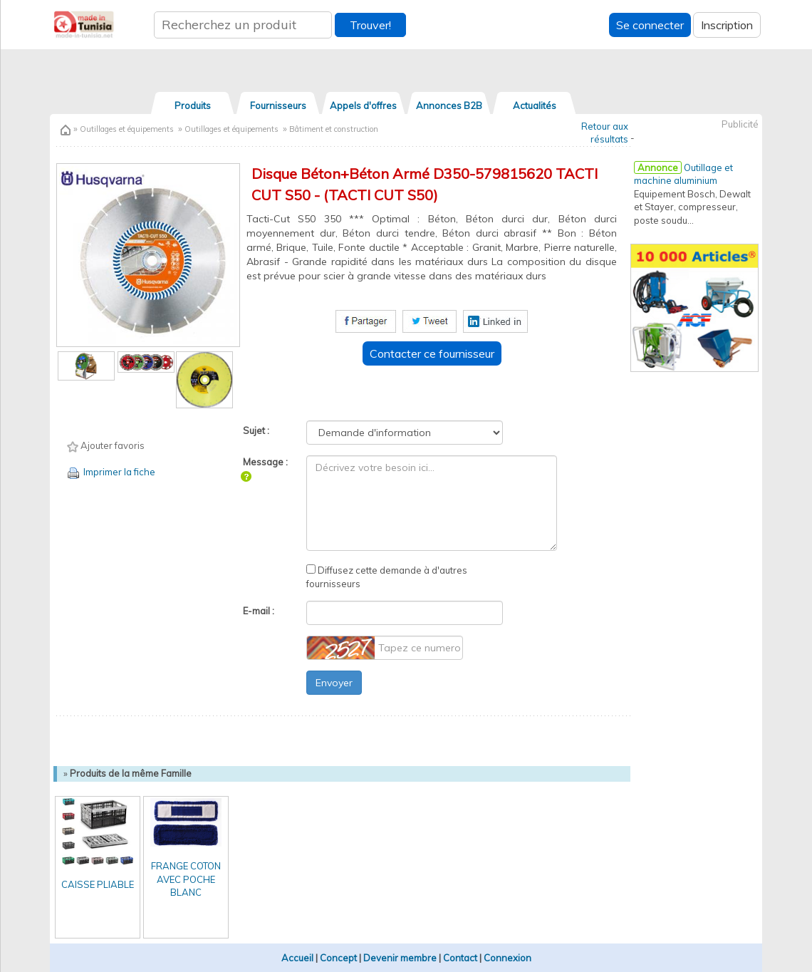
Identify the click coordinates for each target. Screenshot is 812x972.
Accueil (297, 957)
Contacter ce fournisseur (432, 353)
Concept (338, 957)
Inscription (727, 25)
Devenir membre (400, 957)
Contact (460, 957)
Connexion (507, 957)
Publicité (740, 124)
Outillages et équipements (126, 129)
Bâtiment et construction (333, 129)
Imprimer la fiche (110, 471)
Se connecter (650, 25)
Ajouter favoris (106, 446)
